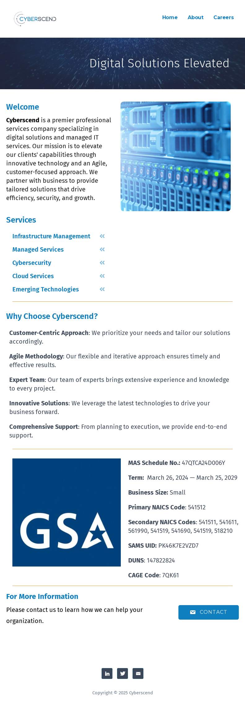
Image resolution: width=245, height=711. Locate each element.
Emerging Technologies (45, 289)
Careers (223, 17)
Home (170, 17)
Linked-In (107, 673)
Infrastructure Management (51, 236)
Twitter (122, 673)
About (195, 17)
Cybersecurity (31, 262)
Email (138, 673)
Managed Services (38, 249)
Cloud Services (33, 276)
